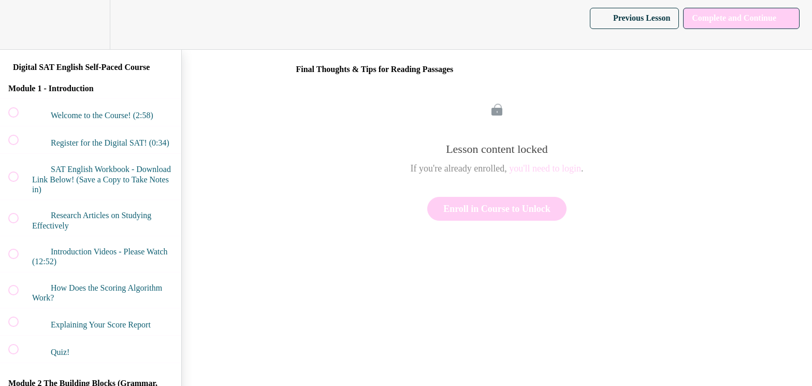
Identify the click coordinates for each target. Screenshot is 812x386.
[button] (19, 24)
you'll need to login (545, 168)
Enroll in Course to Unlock (496, 209)
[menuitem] (90, 24)
